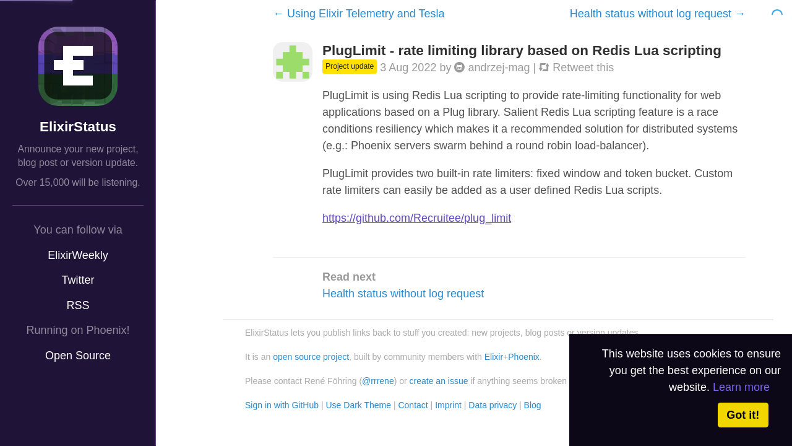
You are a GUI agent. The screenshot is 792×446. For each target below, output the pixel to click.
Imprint (448, 405)
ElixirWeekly (78, 255)
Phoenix (524, 357)
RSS (77, 305)
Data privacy (492, 405)
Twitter (77, 280)
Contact (413, 405)
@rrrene (378, 381)
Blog (532, 405)
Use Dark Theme (358, 405)
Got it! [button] (742, 415)
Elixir (493, 357)
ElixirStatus (78, 126)
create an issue (439, 381)
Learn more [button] (741, 387)
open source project (311, 357)
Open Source (78, 355)
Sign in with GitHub (282, 405)
